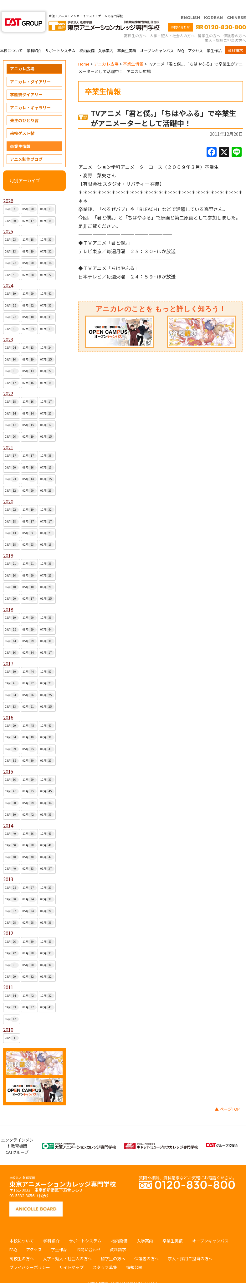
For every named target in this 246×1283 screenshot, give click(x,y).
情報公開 (134, 1255)
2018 (8, 597)
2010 (8, 1017)
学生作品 (214, 38)
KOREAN (213, 5)
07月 (47, 239)
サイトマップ (71, 1255)
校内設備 (87, 38)
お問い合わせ (180, 14)
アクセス (195, 38)
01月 (47, 209)
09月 (12, 239)
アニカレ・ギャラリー (30, 95)
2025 (8, 219)
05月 (30, 197)
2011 (8, 975)
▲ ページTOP (227, 1097)
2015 (8, 759)
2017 (8, 651)
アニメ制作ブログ (26, 147)
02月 (30, 209)
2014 (8, 813)
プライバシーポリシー (29, 1255)
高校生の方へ (135, 23)
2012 (8, 921)
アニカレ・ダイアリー (30, 69)
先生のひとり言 (24, 108)
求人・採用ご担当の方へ (225, 28)
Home (84, 52)
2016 (8, 705)
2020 (8, 489)
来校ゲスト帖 (22, 121)
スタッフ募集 (105, 1255)
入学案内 (105, 38)
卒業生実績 (126, 38)
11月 (30, 227)
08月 (30, 239)
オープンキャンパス (157, 38)
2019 (8, 543)
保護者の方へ (234, 23)
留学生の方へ (209, 23)
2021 (8, 435)
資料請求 (235, 38)
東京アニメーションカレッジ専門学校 (62, 1170)
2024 (8, 273)
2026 (8, 188)
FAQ (180, 38)
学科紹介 (34, 38)
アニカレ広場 (22, 56)
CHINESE (236, 5)
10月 (47, 227)
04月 (47, 197)
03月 (12, 209)
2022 (8, 381)
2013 (8, 867)
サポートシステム (60, 38)
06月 (12, 197)
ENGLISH (190, 5)
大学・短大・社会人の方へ (172, 23)
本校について (11, 38)
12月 (12, 227)
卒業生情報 (20, 134)
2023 (8, 327)
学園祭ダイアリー (26, 82)
